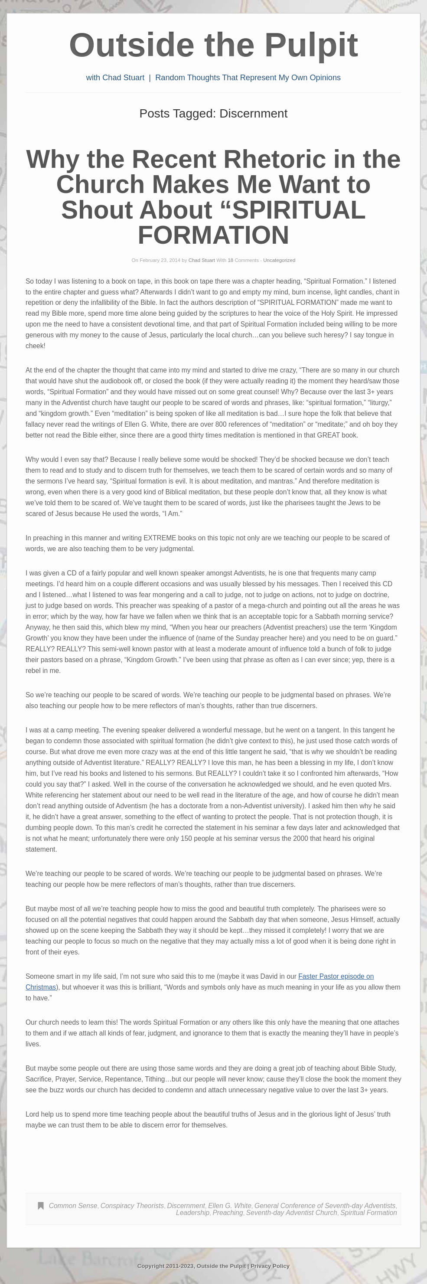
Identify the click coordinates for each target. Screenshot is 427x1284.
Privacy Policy (270, 1266)
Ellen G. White (229, 1205)
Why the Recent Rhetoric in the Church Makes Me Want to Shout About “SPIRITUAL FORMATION (213, 197)
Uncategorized (279, 260)
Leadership (192, 1212)
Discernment (186, 1205)
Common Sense (73, 1205)
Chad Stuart (202, 260)
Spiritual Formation (368, 1212)
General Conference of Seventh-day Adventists (324, 1205)
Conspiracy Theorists (132, 1205)
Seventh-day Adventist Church (291, 1212)
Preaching (227, 1212)
